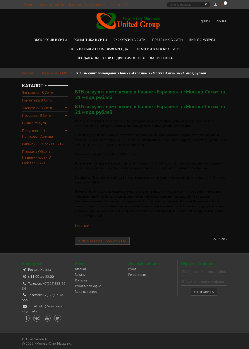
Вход (132, 269)
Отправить (204, 292)
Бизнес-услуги (34, 122)
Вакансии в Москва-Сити (43, 143)
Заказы (80, 274)
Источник (82, 225)
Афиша (60, 4)
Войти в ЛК (119, 4)
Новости (45, 4)
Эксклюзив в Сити (37, 92)
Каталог (75, 4)
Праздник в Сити (36, 115)
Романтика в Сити (37, 100)
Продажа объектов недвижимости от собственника (38, 157)
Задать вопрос (96, 4)
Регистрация (137, 274)
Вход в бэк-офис (88, 286)
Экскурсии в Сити (37, 107)
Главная (29, 4)
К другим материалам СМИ (102, 241)
